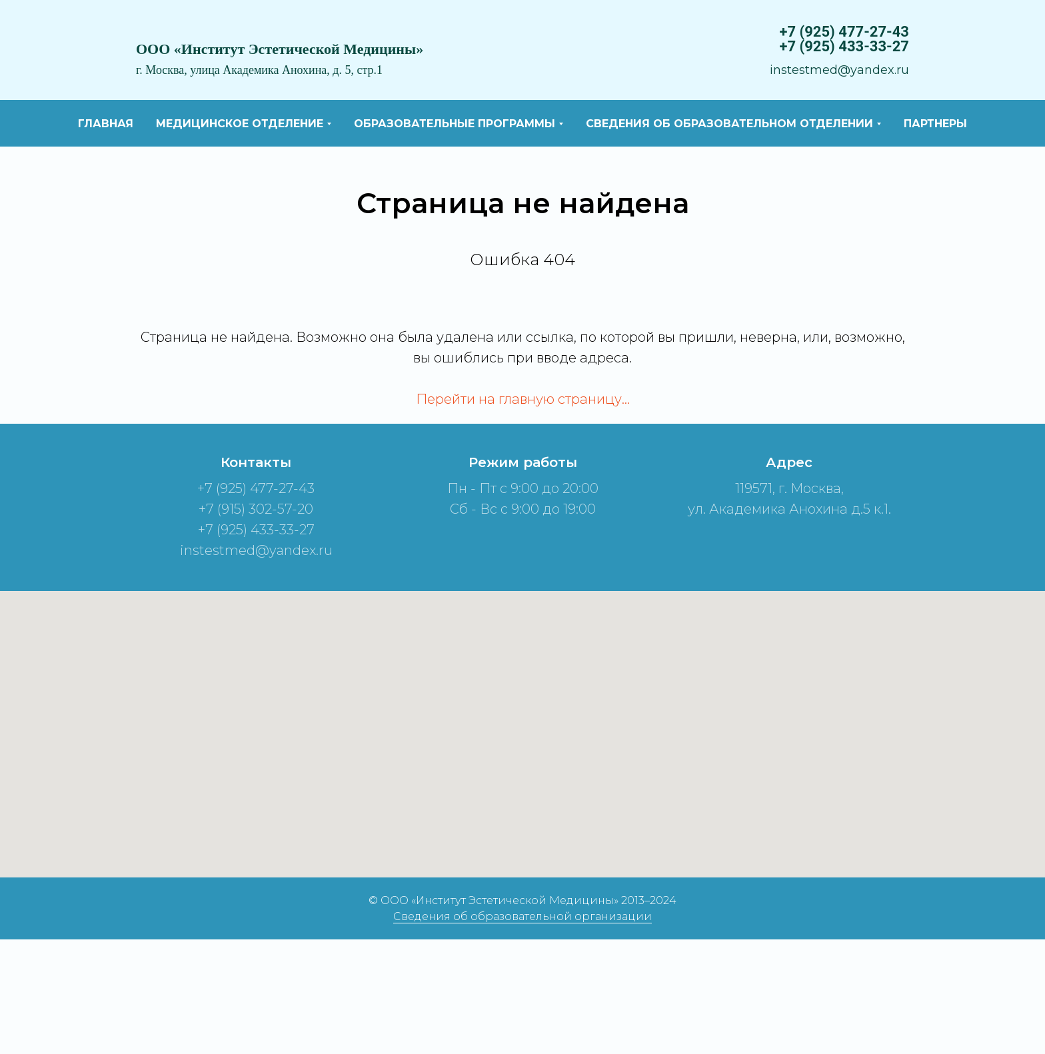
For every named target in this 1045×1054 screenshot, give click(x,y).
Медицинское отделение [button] (239, 123)
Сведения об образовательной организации (522, 916)
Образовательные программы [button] (454, 123)
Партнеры (935, 123)
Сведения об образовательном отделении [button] (729, 123)
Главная (105, 123)
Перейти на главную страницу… (523, 399)
